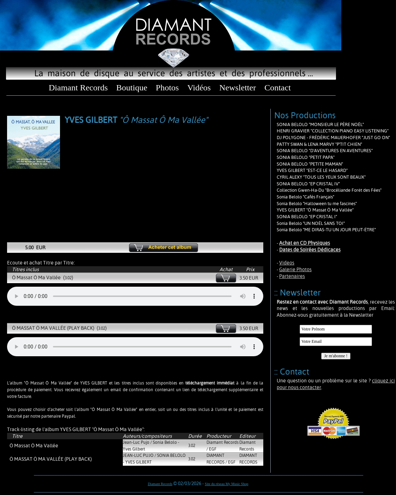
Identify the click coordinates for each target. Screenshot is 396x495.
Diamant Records (78, 87)
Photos (167, 87)
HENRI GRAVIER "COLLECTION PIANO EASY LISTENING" (333, 130)
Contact (277, 87)
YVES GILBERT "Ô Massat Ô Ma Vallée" (315, 210)
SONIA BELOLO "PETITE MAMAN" (310, 164)
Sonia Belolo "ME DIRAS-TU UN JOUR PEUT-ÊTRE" (326, 229)
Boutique (131, 87)
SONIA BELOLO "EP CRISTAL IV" (308, 183)
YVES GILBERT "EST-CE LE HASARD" (312, 170)
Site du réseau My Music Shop (226, 484)
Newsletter (237, 87)
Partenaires (292, 276)
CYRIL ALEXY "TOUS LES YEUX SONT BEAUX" (321, 177)
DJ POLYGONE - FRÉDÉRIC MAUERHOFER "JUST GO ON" (333, 137)
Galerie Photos (295, 269)
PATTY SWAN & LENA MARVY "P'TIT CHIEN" (319, 144)
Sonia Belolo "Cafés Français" (305, 196)
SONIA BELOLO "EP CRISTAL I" (307, 216)
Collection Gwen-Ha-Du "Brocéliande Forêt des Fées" (329, 190)
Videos (286, 263)
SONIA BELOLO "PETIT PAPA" (306, 157)
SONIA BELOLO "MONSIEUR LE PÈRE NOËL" (320, 124)
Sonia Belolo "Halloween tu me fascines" (317, 203)
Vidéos (199, 87)
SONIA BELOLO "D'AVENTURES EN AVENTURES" (325, 150)
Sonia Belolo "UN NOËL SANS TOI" (311, 223)
